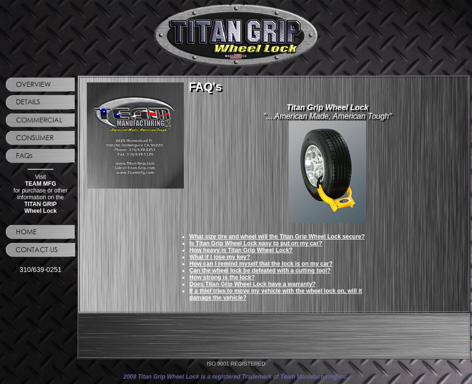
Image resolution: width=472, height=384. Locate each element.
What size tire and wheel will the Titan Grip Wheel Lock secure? (277, 236)
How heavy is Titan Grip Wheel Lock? (241, 250)
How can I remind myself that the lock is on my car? (260, 263)
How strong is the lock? (222, 277)
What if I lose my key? (219, 257)
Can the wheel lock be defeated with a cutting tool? (259, 270)
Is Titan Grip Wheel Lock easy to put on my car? (255, 243)
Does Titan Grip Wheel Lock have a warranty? (252, 284)
